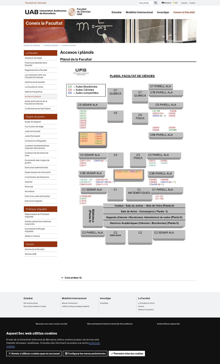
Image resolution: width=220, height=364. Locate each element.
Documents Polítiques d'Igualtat (35, 230)
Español (184, 3)
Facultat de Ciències (35, 2)
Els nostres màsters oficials (35, 306)
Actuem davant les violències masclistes (38, 222)
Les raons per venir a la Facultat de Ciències (35, 76)
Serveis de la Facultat (34, 249)
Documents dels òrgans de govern (37, 161)
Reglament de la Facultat (36, 70)
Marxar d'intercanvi (69, 303)
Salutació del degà (33, 58)
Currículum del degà (34, 126)
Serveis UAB (30, 254)
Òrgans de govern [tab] (35, 116)
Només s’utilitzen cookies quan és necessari (34, 353)
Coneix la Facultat (184, 12)
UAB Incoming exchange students (75, 306)
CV (175, 3)
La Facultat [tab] (31, 53)
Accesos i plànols (33, 96)
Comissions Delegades (35, 141)
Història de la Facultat (35, 82)
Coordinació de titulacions (37, 177)
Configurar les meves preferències (85, 353)
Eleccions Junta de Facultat (37, 196)
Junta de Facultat (32, 131)
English (192, 3)
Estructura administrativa (36, 167)
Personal (29, 186)
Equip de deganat (33, 121)
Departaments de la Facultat (38, 172)
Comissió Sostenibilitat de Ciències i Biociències (37, 146)
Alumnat (28, 182)
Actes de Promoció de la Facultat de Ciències (36, 102)
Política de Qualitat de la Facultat (36, 64)
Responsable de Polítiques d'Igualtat (37, 215)
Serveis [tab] (30, 244)
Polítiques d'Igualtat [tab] (36, 209)
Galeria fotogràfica (33, 91)
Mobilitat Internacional (139, 12)
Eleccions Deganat (33, 201)
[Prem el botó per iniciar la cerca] (156, 2)
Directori (166, 3)
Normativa (29, 191)
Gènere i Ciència (32, 236)
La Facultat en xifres (34, 87)
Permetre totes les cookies (126, 353)
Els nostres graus (31, 303)
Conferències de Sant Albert (38, 108)
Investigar (163, 12)
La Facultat (144, 298)
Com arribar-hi (73, 277)
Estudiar (117, 12)
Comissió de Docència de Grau (36, 154)
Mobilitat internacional (74, 298)
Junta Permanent (32, 136)
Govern (141, 306)
